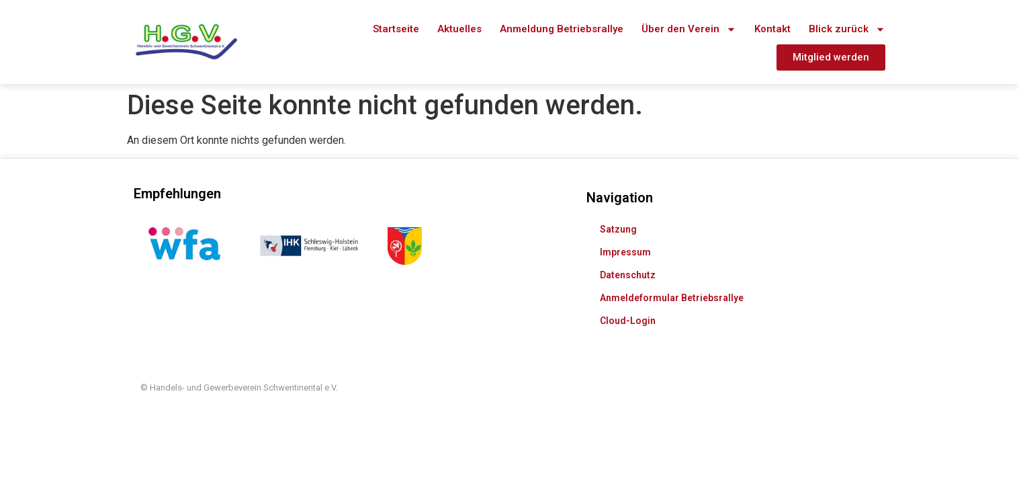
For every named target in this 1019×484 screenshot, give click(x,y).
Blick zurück (847, 29)
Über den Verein (688, 29)
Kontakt (772, 29)
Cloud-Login (628, 303)
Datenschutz (628, 258)
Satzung (618, 212)
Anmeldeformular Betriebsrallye (672, 281)
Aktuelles (459, 29)
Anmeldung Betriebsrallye (561, 29)
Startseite (396, 29)
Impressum (625, 235)
